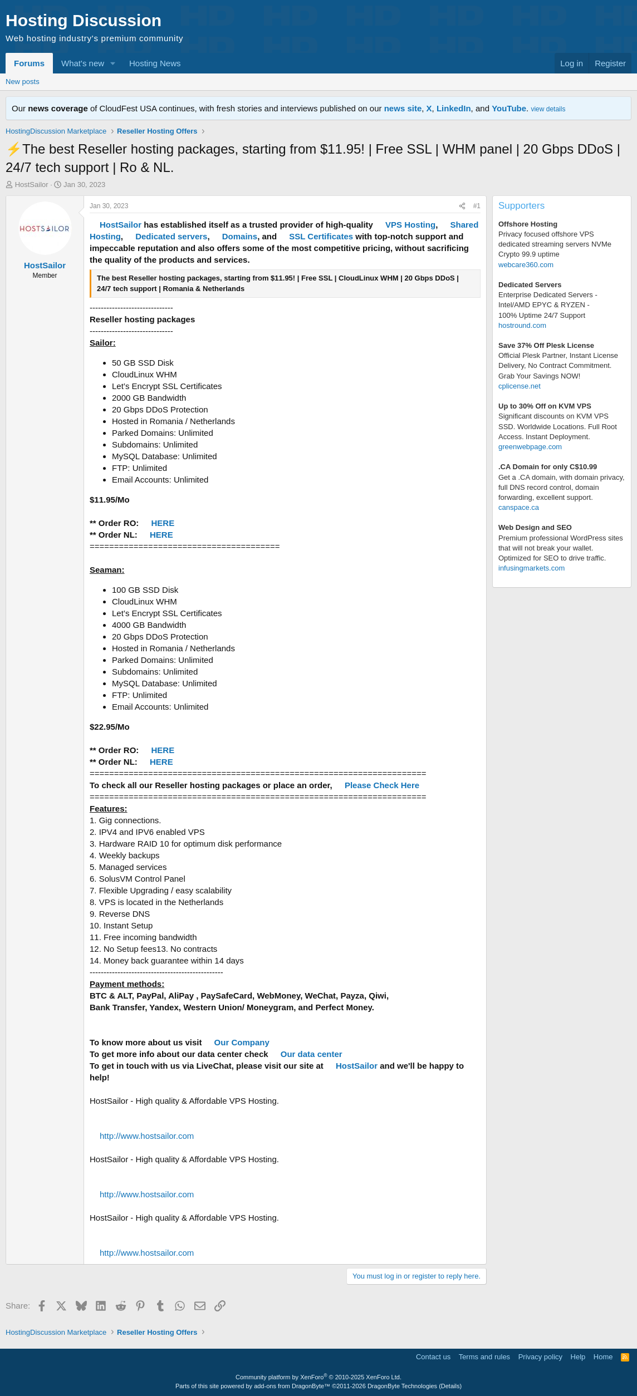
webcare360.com (525, 264)
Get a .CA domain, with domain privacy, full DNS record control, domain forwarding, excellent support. (561, 487)
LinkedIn (454, 108)
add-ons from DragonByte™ (292, 1386)
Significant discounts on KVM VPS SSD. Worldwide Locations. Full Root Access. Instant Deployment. (557, 426)
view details (548, 109)
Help (578, 1357)
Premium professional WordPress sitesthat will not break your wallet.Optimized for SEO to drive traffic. (560, 548)
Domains (239, 236)
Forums (29, 63)
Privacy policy (540, 1357)
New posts (23, 81)
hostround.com (522, 325)
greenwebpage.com (530, 447)
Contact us (433, 1357)
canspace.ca (518, 507)
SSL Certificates (321, 236)
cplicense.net (519, 386)
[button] (113, 63)
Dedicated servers (171, 236)
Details (450, 1386)
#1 (477, 206)
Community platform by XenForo (318, 1377)
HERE (163, 523)
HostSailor (31, 184)
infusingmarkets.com (531, 568)
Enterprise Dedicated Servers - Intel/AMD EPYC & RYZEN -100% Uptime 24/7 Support (547, 305)
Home (603, 1357)
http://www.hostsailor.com (147, 1136)
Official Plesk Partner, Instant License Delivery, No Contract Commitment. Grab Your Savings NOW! (558, 365)
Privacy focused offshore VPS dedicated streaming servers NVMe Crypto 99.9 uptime (554, 244)
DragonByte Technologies (402, 1386)
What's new (82, 63)
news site (403, 108)
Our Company (242, 1042)
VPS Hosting (410, 224)
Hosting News (155, 63)
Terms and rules (484, 1357)
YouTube (509, 108)
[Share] (462, 206)
